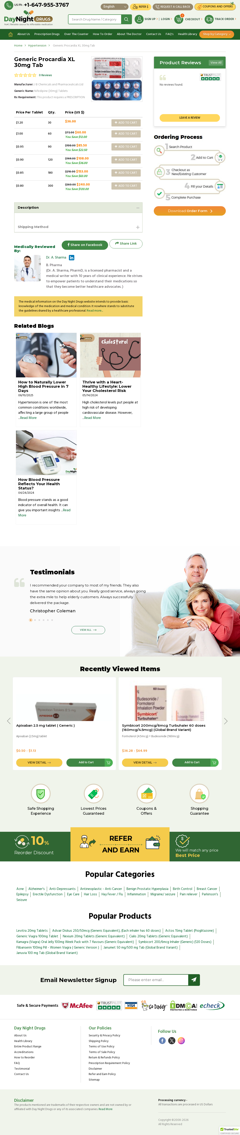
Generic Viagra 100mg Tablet (37, 936)
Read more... (95, 310)
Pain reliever (188, 894)
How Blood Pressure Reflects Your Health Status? (39, 483)
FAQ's (170, 32)
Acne (20, 888)
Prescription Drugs (47, 32)
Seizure (21, 899)
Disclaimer (95, 1068)
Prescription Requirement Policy (109, 1063)
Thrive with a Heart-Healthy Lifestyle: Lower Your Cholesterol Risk (106, 385)
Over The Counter (76, 32)
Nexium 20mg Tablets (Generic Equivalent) (94, 936)
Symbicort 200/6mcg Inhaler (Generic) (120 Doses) (174, 941)
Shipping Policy (99, 1041)
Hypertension (37, 44)
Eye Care (73, 894)
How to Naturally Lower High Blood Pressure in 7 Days (43, 385)
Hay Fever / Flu (112, 894)
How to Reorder (24, 1057)
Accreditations (24, 1052)
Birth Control (182, 888)
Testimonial (22, 1068)
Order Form (187, 210)
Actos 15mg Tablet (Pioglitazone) (189, 930)
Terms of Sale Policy (102, 1052)
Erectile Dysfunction (48, 894)
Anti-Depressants (62, 888)
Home (18, 44)
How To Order (102, 32)
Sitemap (94, 1079)
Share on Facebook (83, 243)
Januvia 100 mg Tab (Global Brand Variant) (47, 952)
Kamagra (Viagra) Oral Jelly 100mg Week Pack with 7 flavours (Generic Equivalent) (75, 941)
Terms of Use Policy (101, 1046)
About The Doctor (129, 32)
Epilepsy (22, 894)
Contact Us (153, 32)
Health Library (187, 32)
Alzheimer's (36, 888)
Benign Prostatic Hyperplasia (147, 888)
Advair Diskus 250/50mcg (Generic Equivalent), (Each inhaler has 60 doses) (106, 930)
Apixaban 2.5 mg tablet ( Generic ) (45, 725)
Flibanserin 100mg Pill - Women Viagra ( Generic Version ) (57, 947)
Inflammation (136, 894)
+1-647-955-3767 (46, 5)
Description (29, 206)
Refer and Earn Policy (102, 1074)
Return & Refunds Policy (104, 1057)
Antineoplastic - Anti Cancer (101, 888)
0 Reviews (45, 74)
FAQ (17, 1063)
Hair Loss (90, 894)
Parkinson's (210, 894)
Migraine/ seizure (162, 894)
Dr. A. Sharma (56, 257)
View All (216, 61)
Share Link (126, 243)
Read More (28, 417)
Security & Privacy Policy (104, 1035)
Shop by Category (215, 32)
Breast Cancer (207, 888)
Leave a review (189, 116)
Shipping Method (34, 226)
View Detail (37, 762)
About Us (23, 32)
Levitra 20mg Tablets (32, 930)
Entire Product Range (27, 1046)
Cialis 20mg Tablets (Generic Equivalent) (158, 936)
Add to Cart (126, 121)
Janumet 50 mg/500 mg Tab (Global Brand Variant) (141, 947)
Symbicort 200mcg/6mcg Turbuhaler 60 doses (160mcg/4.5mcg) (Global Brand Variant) (163, 727)
